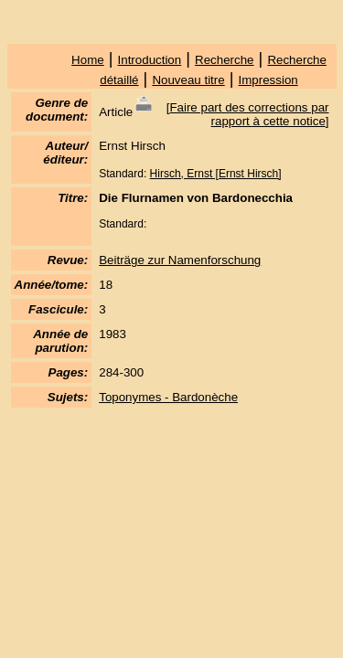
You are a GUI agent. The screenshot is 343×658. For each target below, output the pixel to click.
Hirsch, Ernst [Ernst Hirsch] (216, 173)
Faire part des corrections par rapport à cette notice (248, 114)
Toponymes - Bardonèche (168, 397)
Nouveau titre (188, 80)
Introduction (150, 60)
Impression (268, 80)
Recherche (224, 60)
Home (87, 60)
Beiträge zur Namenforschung (180, 260)
